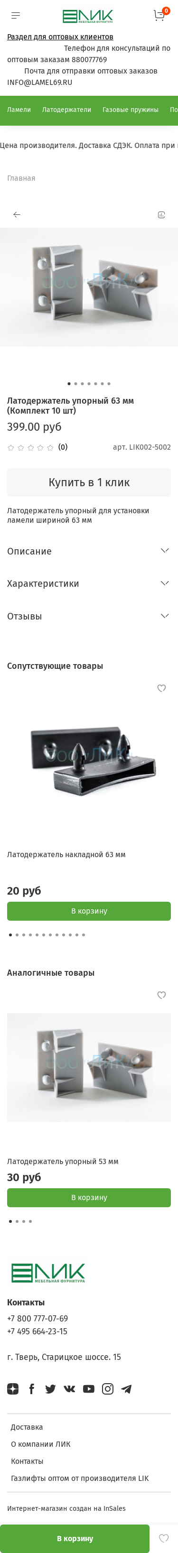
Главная (21, 178)
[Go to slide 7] (109, 383)
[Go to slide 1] (69, 383)
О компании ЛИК (40, 1444)
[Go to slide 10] (70, 935)
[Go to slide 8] (57, 935)
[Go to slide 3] (82, 383)
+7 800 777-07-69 (37, 1319)
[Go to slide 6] (102, 383)
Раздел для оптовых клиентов (60, 36)
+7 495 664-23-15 (37, 1332)
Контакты (27, 1461)
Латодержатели (66, 110)
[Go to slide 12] (83, 935)
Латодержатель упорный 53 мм (63, 1161)
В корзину (89, 910)
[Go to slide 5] (95, 383)
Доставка (27, 1427)
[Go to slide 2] (76, 383)
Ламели (19, 110)
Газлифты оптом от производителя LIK (80, 1478)
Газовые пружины (131, 110)
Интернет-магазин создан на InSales (66, 1509)
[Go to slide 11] (76, 935)
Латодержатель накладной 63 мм (66, 854)
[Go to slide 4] (89, 383)
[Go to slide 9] (63, 935)
